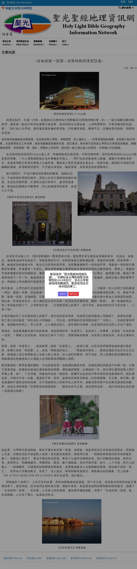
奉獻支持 (63, 294)
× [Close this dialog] (90, 273)
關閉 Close (73, 294)
